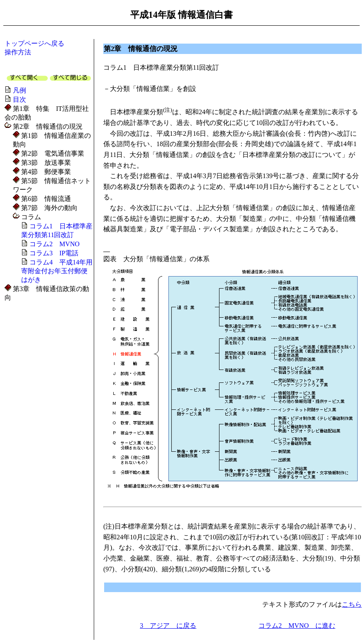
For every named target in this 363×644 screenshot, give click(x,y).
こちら (352, 604)
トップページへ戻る (34, 43)
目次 (19, 99)
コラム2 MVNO (54, 243)
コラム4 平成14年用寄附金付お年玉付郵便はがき (57, 271)
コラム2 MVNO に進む (296, 625)
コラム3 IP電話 (53, 253)
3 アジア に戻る (168, 625)
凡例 (19, 90)
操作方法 (18, 52)
